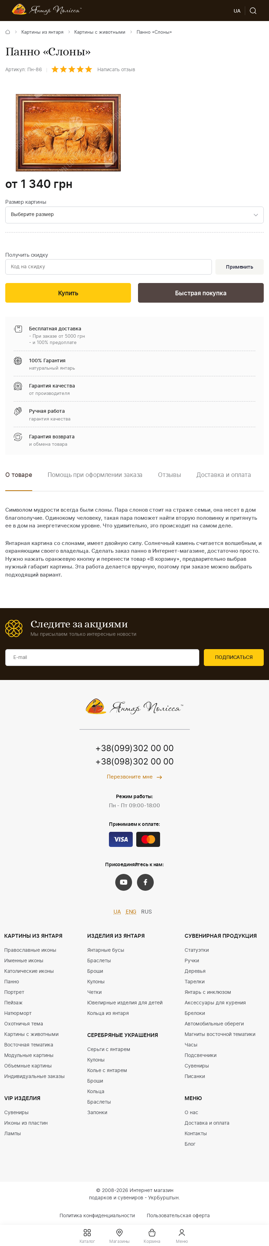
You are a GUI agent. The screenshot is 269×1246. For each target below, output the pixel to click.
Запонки (97, 1112)
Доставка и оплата (207, 1123)
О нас (191, 1112)
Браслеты (99, 960)
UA (117, 912)
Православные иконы (30, 950)
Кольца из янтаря (108, 1013)
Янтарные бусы (105, 950)
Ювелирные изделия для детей (125, 1003)
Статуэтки (197, 950)
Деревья (195, 971)
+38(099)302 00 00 (134, 749)
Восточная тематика (28, 1045)
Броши (95, 971)
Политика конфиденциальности (97, 1215)
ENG (131, 912)
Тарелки (195, 981)
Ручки (192, 960)
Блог (190, 1144)
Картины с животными (99, 32)
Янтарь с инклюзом (208, 992)
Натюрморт (18, 1013)
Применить (239, 267)
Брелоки (195, 1013)
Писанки (195, 1076)
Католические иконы (29, 971)
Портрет (14, 992)
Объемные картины (28, 1066)
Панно (11, 981)
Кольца (95, 1091)
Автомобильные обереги (214, 1024)
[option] (95, 480)
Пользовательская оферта (178, 1215)
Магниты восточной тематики (220, 1034)
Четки (94, 992)
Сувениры (16, 1112)
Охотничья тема (23, 1024)
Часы (191, 1045)
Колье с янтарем (107, 1070)
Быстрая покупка (200, 293)
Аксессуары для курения (215, 1003)
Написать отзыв (116, 69)
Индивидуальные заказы (34, 1076)
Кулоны (96, 981)
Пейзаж (13, 1003)
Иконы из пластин (26, 1123)
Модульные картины (29, 1055)
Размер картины (25, 202)
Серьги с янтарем (108, 1049)
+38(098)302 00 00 (134, 762)
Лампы (12, 1133)
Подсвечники (200, 1055)
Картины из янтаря (42, 32)
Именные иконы (23, 960)
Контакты (196, 1133)
